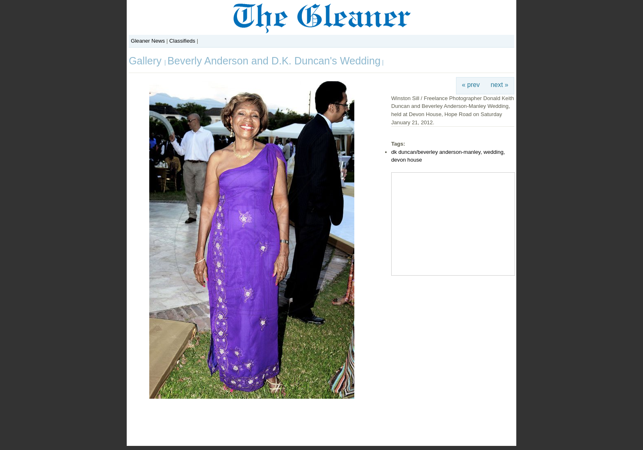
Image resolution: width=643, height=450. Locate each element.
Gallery (146, 60)
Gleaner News (148, 41)
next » (499, 84)
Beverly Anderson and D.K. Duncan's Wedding (274, 60)
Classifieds (182, 41)
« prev (471, 84)
